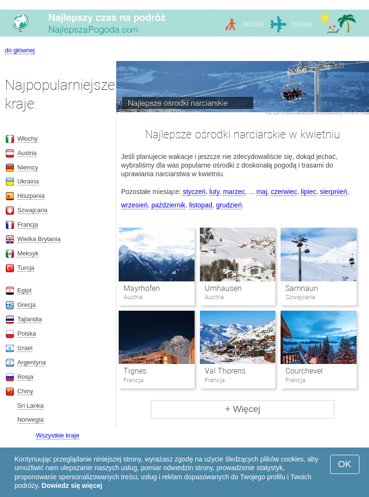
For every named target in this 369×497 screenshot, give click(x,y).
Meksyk (27, 253)
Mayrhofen (141, 288)
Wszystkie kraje (57, 435)
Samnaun (301, 288)
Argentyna (31, 362)
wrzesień (134, 205)
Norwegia (30, 419)
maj (261, 191)
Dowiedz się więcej (72, 485)
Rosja (25, 376)
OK (344, 464)
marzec (234, 191)
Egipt (24, 290)
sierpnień (333, 191)
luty (214, 191)
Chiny (25, 391)
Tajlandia (29, 319)
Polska (26, 333)
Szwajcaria (32, 210)
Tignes (135, 371)
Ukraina (28, 181)
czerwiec (284, 191)
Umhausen (223, 288)
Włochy (27, 138)
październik (168, 205)
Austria (27, 153)
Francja (27, 224)
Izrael (25, 348)
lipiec (308, 191)
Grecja (26, 304)
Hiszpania (31, 195)
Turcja (26, 267)
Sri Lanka (30, 405)
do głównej (20, 50)
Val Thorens (225, 371)
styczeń (194, 191)
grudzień (229, 205)
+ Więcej (242, 409)
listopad (200, 205)
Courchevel (304, 371)
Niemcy (27, 167)
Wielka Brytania (39, 238)
